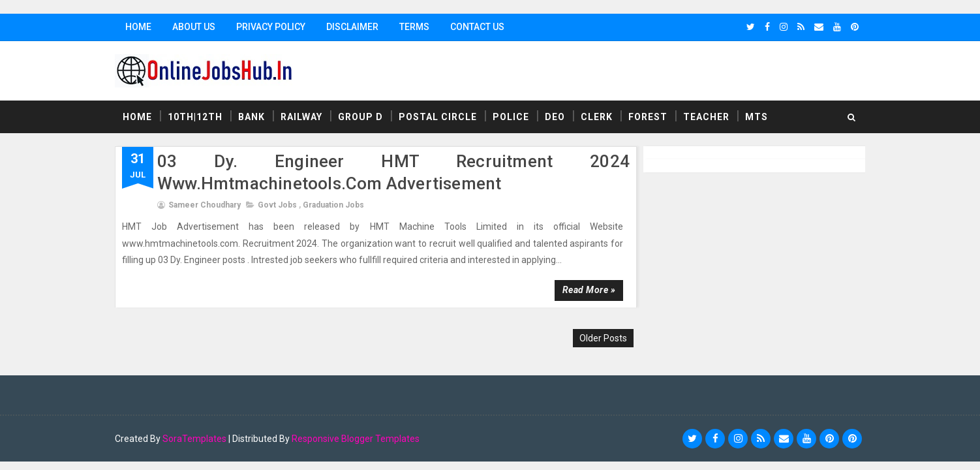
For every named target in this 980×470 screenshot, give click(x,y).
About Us (193, 27)
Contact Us (477, 27)
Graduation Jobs (333, 205)
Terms (414, 27)
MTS (756, 117)
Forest (647, 117)
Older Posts (603, 338)
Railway (301, 117)
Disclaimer (352, 27)
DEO (555, 117)
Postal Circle (438, 117)
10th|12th (195, 117)
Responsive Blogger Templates (356, 438)
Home (138, 27)
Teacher (706, 117)
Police (511, 117)
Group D (360, 117)
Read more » (589, 290)
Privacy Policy (270, 27)
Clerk (597, 117)
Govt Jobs (277, 205)
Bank (251, 117)
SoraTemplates (194, 438)
